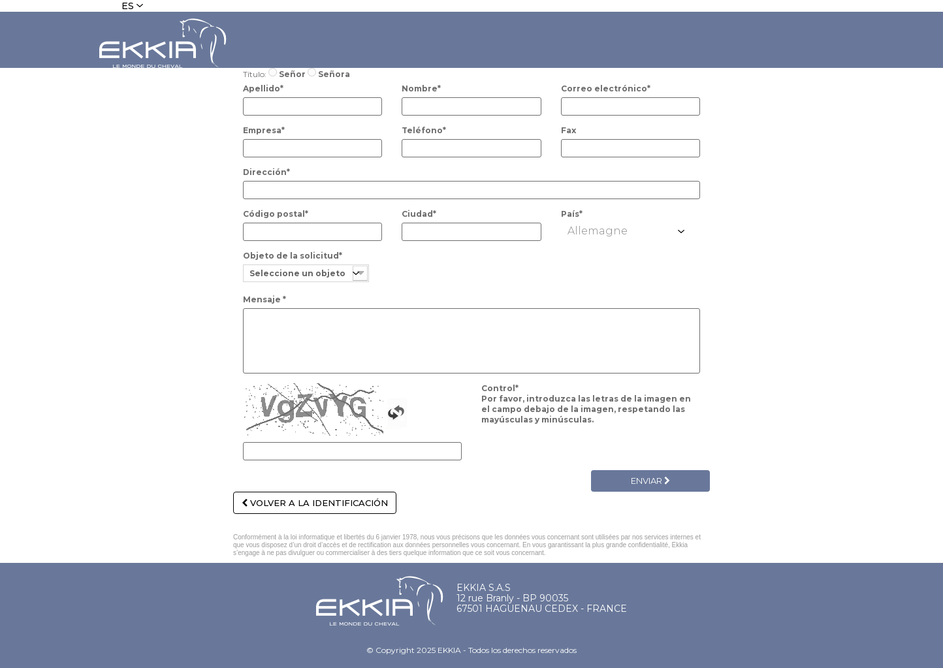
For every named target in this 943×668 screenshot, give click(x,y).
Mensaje (264, 299)
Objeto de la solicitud (292, 256)
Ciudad (419, 214)
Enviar (650, 480)
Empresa (264, 130)
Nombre (421, 88)
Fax (568, 130)
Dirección (266, 172)
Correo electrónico (605, 88)
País (572, 214)
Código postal (275, 214)
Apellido (263, 88)
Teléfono (424, 130)
